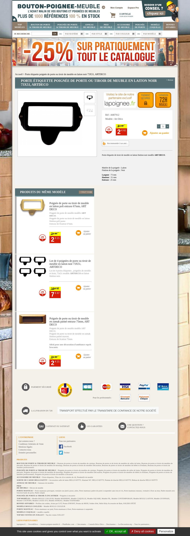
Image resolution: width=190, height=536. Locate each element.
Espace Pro (133, 8)
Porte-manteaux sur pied (44, 509)
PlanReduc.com (68, 524)
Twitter (67, 452)
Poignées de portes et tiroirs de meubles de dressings (43, 472)
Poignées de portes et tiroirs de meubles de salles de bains (118, 470)
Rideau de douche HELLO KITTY (145, 480)
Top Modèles (20, 26)
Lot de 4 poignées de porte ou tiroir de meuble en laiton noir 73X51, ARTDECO (70, 263)
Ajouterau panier (87, 232)
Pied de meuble (106, 26)
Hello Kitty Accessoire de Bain (110, 503)
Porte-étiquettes (48, 477)
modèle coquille (43, 512)
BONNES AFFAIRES (170, 26)
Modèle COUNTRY (24, 500)
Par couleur (123, 34)
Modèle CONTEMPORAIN (122, 498)
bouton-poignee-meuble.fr (50, 524)
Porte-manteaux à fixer (62, 509)
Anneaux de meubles (46, 483)
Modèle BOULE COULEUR (43, 498)
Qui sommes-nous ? (27, 441)
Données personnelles (27, 452)
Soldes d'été (93, 503)
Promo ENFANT (69, 503)
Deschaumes (111, 524)
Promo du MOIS (82, 503)
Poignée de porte (140, 26)
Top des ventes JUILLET (55, 515)
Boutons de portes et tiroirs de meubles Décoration (82, 465)
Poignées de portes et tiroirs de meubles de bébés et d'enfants (125, 472)
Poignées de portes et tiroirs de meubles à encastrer (54, 474)
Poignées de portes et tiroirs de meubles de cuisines (77, 470)
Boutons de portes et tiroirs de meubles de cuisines (76, 463)
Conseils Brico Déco (96, 524)
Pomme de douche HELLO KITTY (118, 480)
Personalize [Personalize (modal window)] (166, 531)
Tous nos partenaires (67, 441)
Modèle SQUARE (94, 498)
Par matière (71, 34)
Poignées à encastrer (67, 496)
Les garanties (94, 426)
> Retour (169, 80)
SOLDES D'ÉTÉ (129, 503)
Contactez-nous (25, 450)
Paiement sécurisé (41, 387)
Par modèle (149, 34)
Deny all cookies (142, 531)
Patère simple (40, 493)
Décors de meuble (36, 488)
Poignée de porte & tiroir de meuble (67, 26)
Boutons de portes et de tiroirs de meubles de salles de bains (118, 463)
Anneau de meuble (89, 26)
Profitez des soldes (43, 503)
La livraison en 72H (41, 411)
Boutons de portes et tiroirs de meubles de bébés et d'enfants (124, 465)
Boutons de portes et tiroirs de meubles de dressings (43, 465)
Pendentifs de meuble (85, 477)
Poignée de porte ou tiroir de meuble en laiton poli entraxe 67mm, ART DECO (69, 206)
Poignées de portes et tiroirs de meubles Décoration (83, 472)
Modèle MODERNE (62, 498)
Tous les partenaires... (142, 524)
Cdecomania (81, 524)
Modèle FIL (106, 498)
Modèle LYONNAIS (161, 498)
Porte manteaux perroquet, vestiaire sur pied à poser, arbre (56, 491)
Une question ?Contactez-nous (136, 426)
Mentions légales (25, 447)
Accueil (18, 74)
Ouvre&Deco (33, 524)
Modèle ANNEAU (56, 500)
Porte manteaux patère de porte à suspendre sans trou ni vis (101, 491)
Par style (97, 34)
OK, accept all (116, 531)
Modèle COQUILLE (155, 26)
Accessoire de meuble (123, 26)
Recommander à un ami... (117, 143)
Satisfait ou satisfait (58, 426)
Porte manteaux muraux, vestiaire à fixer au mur (142, 491)
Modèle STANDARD (71, 500)
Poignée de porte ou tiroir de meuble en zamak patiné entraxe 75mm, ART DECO (69, 321)
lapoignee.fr (21, 524)
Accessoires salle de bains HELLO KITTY (65, 480)
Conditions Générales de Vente (31, 444)
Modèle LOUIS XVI (40, 500)
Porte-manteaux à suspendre (82, 509)
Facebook (68, 446)
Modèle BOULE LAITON (143, 498)
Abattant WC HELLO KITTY (93, 480)
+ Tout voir (86, 192)
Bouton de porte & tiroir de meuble (41, 26)
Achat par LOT (56, 503)
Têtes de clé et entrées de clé (65, 477)
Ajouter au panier (159, 133)
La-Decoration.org (125, 524)
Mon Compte (117, 8)
